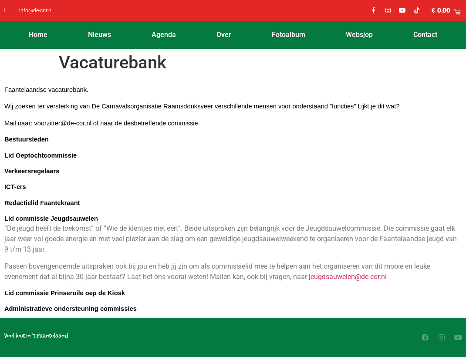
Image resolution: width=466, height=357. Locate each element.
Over (223, 34)
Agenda (164, 34)
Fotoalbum (288, 34)
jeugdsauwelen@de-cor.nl (348, 277)
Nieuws (99, 34)
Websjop (359, 34)
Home (38, 34)
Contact (425, 34)
